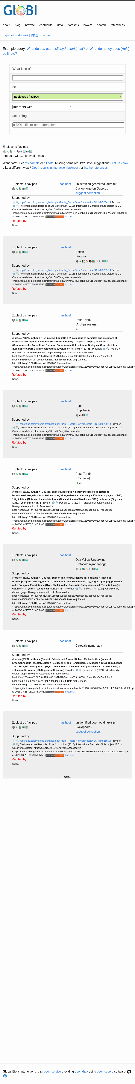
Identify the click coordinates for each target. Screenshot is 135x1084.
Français (44, 35)
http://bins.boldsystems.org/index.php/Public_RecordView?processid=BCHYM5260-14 (66, 424)
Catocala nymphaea (88, 645)
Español (8, 35)
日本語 (33, 35)
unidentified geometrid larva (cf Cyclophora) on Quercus (95, 186)
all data (49, 163)
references (117, 25)
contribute (45, 25)
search (101, 25)
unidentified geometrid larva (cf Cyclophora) (95, 725)
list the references (96, 167)
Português (21, 35)
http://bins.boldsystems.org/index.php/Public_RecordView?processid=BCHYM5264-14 (66, 202)
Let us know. (120, 163)
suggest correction (87, 193)
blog (18, 25)
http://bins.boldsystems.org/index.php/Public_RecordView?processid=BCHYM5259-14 (66, 270)
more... (67, 776)
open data (81, 1071)
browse (30, 25)
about (6, 25)
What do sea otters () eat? (56, 49)
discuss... (70, 216)
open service (52, 1071)
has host (65, 184)
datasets (73, 25)
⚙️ (13, 205)
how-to (87, 25)
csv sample (32, 163)
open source (105, 1071)
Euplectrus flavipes (15, 146)
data (60, 25)
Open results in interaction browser (55, 167)
